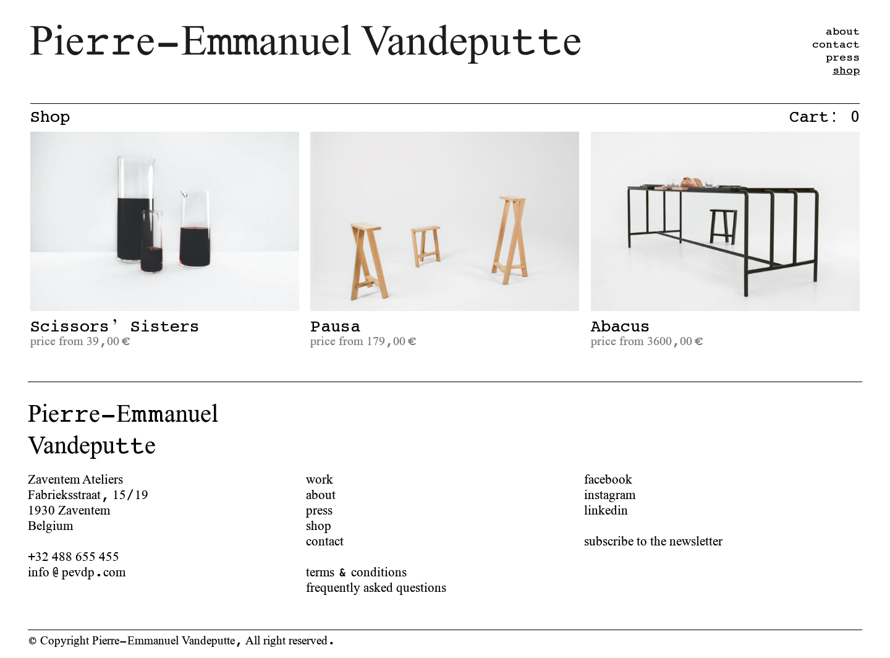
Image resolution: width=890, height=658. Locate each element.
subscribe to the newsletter (653, 541)
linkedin (606, 510)
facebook (608, 479)
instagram (609, 494)
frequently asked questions (376, 587)
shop (846, 70)
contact (325, 541)
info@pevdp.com (76, 572)
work (319, 479)
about (321, 494)
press (319, 510)
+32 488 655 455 (73, 556)
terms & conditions (356, 572)
